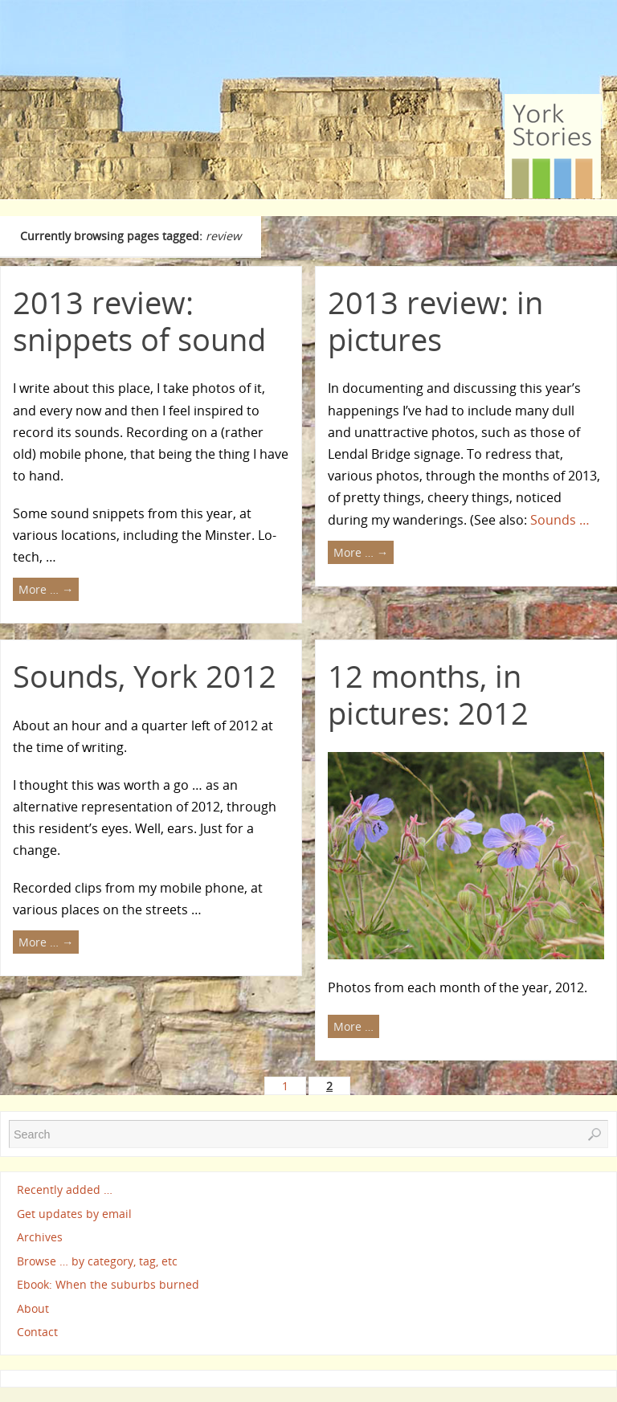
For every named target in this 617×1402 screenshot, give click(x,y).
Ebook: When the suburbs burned (108, 1284)
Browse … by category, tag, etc (97, 1261)
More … (45, 589)
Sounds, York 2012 (144, 676)
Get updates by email (74, 1213)
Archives (40, 1237)
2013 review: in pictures (435, 320)
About (33, 1308)
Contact (37, 1331)
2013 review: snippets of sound (139, 320)
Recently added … (64, 1189)
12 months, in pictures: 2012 (428, 694)
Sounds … (560, 520)
